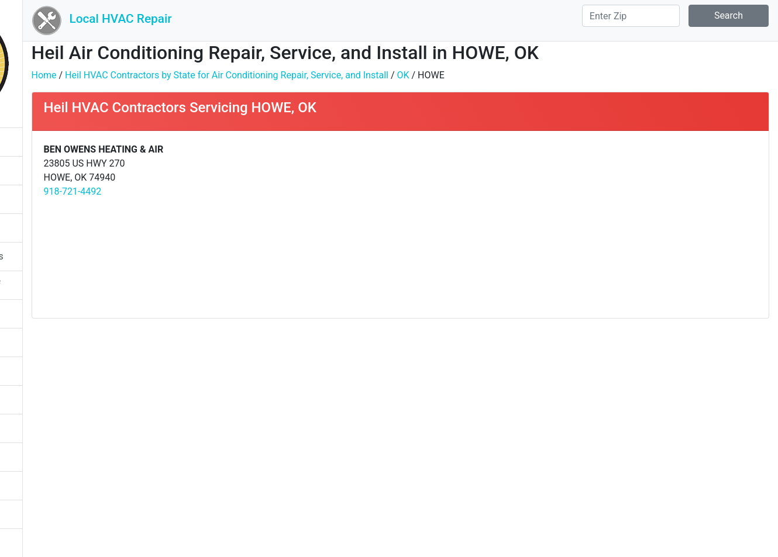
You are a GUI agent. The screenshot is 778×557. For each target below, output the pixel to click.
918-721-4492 (191, 191)
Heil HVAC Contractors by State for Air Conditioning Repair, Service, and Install (345, 75)
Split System (38, 485)
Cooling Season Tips (54, 141)
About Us (31, 542)
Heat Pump (35, 428)
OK (521, 75)
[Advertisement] (612, 224)
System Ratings (44, 199)
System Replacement (55, 514)
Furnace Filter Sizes (52, 370)
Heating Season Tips (55, 170)
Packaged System (49, 456)
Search (728, 15)
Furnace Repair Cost (54, 342)
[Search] (631, 16)
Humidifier (33, 399)
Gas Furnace (38, 227)
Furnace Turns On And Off (65, 284)
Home (162, 75)
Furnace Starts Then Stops (67, 256)
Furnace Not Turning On (61, 313)
